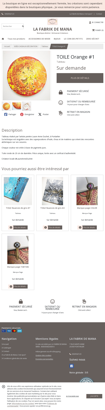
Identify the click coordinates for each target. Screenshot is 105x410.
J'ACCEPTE (94, 396)
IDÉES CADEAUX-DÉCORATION (25, 46)
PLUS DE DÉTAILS (80, 78)
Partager (10, 114)
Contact (99, 14)
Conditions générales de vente (14, 358)
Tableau (45, 46)
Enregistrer (27, 114)
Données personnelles (44, 359)
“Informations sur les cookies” (22, 403)
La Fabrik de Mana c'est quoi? (14, 355)
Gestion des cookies (43, 355)
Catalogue (6, 348)
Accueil (7, 46)
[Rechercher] (23, 26)
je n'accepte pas (72, 396)
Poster (43, 114)
